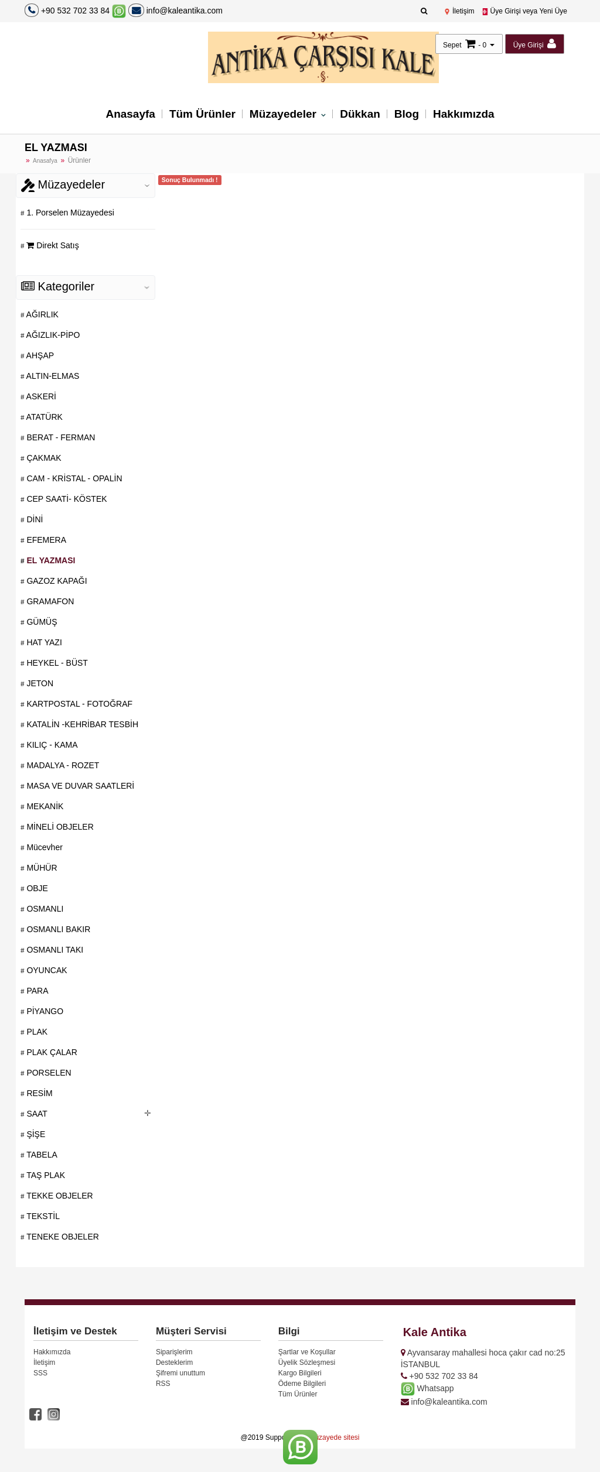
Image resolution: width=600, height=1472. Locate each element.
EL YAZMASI (50, 560)
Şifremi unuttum (180, 1373)
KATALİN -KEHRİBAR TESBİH (82, 724)
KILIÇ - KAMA (51, 744)
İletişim (459, 11)
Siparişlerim (174, 1352)
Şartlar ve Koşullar (307, 1352)
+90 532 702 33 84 (75, 10)
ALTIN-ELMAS (52, 376)
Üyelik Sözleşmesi (306, 1362)
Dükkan (360, 114)
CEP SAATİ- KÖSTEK (66, 499)
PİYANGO (44, 1011)
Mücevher (44, 847)
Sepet (452, 45)
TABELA (41, 1154)
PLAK (36, 1031)
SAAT (36, 1113)
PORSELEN (48, 1072)
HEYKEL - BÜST (56, 662)
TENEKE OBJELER (62, 1236)
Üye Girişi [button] (534, 43)
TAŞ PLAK (45, 1175)
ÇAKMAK (43, 458)
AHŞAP (39, 355)
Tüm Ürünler (202, 114)
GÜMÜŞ (41, 622)
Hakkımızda (464, 114)
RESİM (39, 1093)
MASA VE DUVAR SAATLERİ (80, 785)
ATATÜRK (44, 417)
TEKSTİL (42, 1216)
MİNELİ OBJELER (59, 826)
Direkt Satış (52, 245)
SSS (40, 1373)
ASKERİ (40, 396)
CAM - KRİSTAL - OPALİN (73, 478)
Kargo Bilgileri (300, 1373)
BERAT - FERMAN (60, 437)
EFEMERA (46, 540)
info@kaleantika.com (175, 10)
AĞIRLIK (42, 314)
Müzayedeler (284, 114)
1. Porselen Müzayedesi (69, 212)
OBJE (36, 888)
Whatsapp (427, 1388)
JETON (39, 683)
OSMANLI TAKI (54, 949)
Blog (406, 114)
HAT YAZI (43, 642)
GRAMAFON (49, 601)
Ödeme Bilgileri (302, 1383)
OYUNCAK (46, 970)
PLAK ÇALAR (51, 1052)
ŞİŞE (35, 1134)
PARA (37, 990)
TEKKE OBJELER (59, 1195)
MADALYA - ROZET (62, 765)
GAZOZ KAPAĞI (56, 581)
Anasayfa (130, 114)
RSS (163, 1383)
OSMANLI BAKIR (58, 929)
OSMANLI (44, 908)
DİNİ (34, 519)
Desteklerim (174, 1362)
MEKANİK (44, 806)
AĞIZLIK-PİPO (52, 335)
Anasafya (45, 161)
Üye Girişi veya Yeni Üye (524, 11)
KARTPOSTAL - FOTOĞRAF (79, 703)
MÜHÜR (41, 867)
